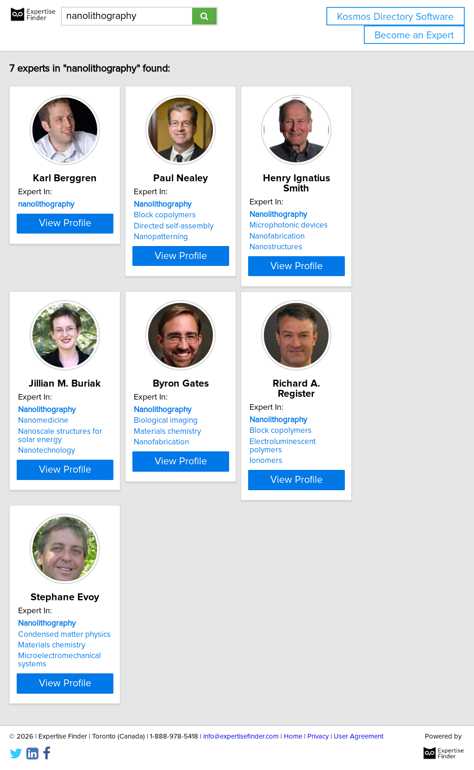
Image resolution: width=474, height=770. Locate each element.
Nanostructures (341, 237)
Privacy (318, 736)
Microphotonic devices (354, 215)
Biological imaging (208, 418)
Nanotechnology (65, 448)
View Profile (96, 264)
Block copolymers (207, 215)
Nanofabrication (342, 226)
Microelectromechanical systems (93, 644)
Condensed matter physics (83, 622)
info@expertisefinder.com (241, 736)
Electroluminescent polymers (365, 429)
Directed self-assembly (216, 226)
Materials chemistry (209, 429)
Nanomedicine (62, 418)
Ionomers (331, 440)
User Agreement (358, 736)
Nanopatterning (203, 237)
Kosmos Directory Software (395, 17)
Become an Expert (414, 35)
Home (293, 736)
